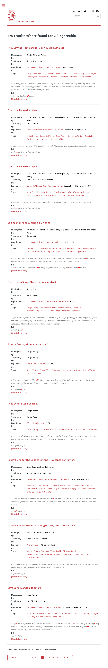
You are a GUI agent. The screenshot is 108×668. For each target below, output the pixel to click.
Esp (74, 11)
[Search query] (86, 15)
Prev (13, 658)
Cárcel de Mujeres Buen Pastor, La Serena (45, 129)
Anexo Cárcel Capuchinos (38, 363)
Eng (80, 11)
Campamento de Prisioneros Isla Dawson (44, 67)
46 (57, 658)
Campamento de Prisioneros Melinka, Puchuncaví (48, 301)
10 (53, 658)
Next (66, 658)
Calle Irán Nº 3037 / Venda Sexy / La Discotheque (48, 479)
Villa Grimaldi (32, 545)
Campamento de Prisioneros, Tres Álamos (45, 242)
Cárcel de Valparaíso (35, 423)
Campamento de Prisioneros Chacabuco (44, 607)
